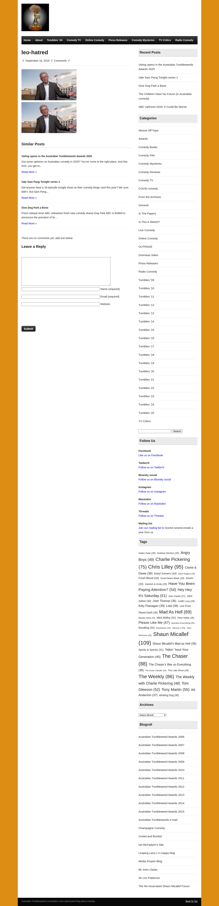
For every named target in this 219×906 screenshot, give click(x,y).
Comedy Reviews (149, 172)
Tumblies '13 (146, 313)
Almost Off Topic (148, 130)
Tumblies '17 (146, 346)
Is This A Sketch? (149, 221)
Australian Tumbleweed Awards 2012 (161, 786)
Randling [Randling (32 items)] (146, 627)
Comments (60, 60)
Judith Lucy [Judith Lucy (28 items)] (186, 601)
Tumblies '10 (146, 288)
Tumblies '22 (146, 387)
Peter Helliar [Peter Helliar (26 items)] (185, 618)
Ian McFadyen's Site (151, 844)
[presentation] (49, 317)
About (39, 40)
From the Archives (149, 197)
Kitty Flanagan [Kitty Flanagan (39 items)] (151, 606)
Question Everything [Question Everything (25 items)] (183, 623)
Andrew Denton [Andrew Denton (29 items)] (168, 553)
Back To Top (192, 901)
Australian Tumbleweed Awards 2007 (161, 745)
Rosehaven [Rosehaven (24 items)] (163, 628)
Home (27, 40)
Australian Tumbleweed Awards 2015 (161, 811)
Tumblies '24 (146, 404)
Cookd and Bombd (150, 836)
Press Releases (118, 40)
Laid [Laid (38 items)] (172, 606)
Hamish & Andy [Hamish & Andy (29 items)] (156, 584)
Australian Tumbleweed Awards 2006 (161, 736)
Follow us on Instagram (152, 491)
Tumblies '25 (146, 412)
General (143, 205)
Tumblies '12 (146, 304)
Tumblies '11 (146, 296)
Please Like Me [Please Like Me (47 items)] (154, 622)
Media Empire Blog (150, 861)
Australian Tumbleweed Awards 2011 (161, 778)
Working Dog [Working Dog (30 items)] (169, 695)
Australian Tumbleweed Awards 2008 (161, 753)
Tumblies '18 (146, 354)
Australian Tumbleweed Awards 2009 (161, 761)
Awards (143, 138)
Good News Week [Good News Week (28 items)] (172, 578)
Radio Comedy (184, 40)
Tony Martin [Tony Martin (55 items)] (176, 689)
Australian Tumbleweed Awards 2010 (161, 769)
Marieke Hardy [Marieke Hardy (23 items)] (146, 618)
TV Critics (165, 40)
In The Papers (147, 213)
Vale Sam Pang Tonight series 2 (158, 77)
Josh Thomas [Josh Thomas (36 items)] (164, 600)
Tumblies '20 (146, 371)
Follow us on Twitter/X (151, 467)
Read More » (29, 171)
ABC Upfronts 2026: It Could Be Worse (162, 106)
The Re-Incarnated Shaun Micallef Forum (164, 886)
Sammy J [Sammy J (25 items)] (178, 628)
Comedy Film (146, 155)
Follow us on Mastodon (152, 503)
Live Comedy (146, 230)
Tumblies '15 (146, 329)
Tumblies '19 (146, 363)
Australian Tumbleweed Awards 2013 (161, 794)
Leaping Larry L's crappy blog (156, 852)
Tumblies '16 (146, 338)
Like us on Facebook (150, 455)
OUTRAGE (145, 246)
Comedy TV (74, 40)
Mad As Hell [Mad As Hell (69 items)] (175, 611)
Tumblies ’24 (54, 40)
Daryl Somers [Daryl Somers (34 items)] (165, 573)
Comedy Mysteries (143, 40)
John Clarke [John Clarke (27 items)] (176, 596)
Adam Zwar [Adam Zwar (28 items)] (147, 553)
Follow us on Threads (151, 515)
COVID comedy (148, 188)
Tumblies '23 (146, 396)
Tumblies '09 (146, 280)
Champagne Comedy (151, 828)
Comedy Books (147, 147)
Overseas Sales (148, 255)
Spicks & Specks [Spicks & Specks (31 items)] (150, 649)
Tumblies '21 (146, 379)
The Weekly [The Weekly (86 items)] (156, 676)
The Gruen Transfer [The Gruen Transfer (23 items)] (155, 670)
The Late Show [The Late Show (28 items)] (178, 670)
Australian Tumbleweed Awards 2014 (161, 803)
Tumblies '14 (146, 321)
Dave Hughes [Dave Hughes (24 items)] (186, 574)
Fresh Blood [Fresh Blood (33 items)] (148, 578)
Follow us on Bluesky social (154, 479)
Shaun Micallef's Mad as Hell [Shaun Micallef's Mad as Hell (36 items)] (174, 643)
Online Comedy (94, 40)
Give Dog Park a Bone (152, 85)
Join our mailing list (149, 527)
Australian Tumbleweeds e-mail (157, 819)
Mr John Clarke (147, 869)
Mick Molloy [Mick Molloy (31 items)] (166, 617)
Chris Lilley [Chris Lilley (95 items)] (165, 567)
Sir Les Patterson (149, 877)
